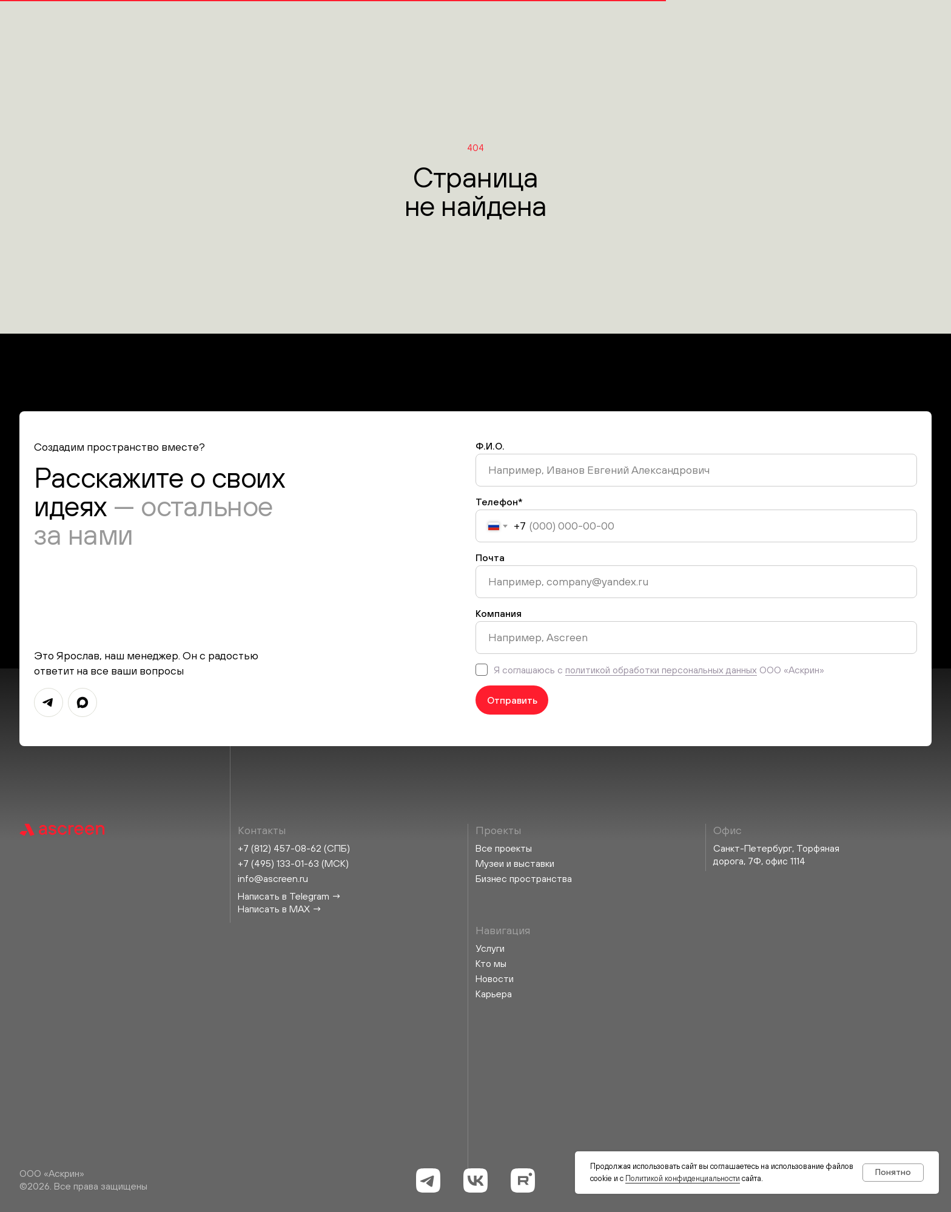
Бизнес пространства (524, 878)
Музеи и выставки (515, 863)
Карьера (494, 993)
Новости (495, 978)
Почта (490, 557)
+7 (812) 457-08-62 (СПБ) (294, 848)
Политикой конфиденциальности (682, 1178)
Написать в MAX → (280, 908)
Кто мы (491, 963)
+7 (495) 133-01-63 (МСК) (293, 863)
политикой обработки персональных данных (661, 669)
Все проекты (504, 848)
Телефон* (499, 501)
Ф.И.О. (490, 445)
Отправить (512, 700)
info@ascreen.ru (273, 878)
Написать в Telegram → (289, 895)
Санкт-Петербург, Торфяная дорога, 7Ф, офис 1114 (776, 854)
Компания (499, 613)
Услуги (490, 948)
